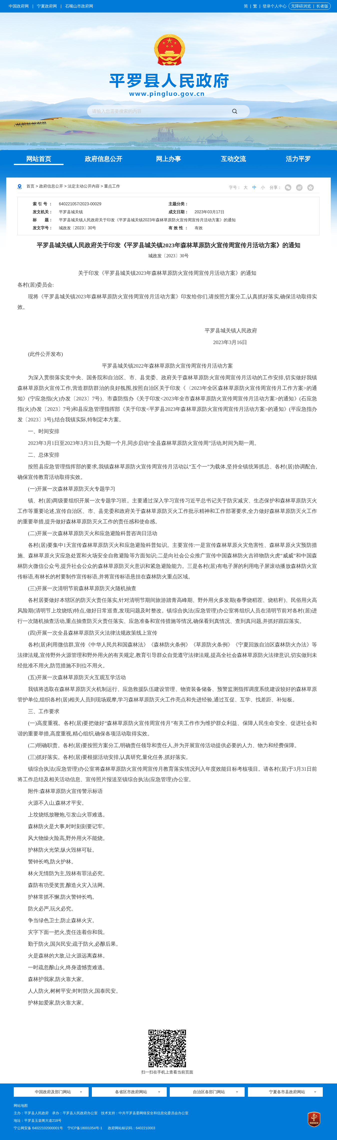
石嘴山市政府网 (79, 6)
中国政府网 (19, 6)
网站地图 (21, 1105)
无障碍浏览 (301, 6)
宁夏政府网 (47, 6)
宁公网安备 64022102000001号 (38, 1128)
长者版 (322, 6)
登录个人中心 (275, 6)
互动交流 (233, 158)
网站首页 (38, 158)
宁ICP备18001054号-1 (85, 1128)
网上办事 (168, 158)
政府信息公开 (103, 158)
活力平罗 (298, 158)
